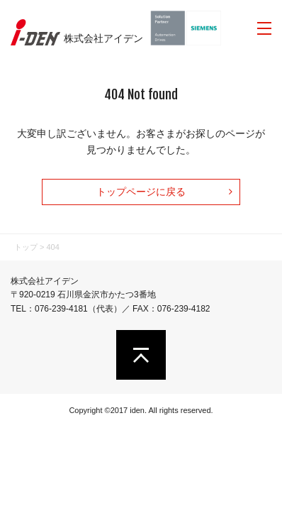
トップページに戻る (141, 191)
